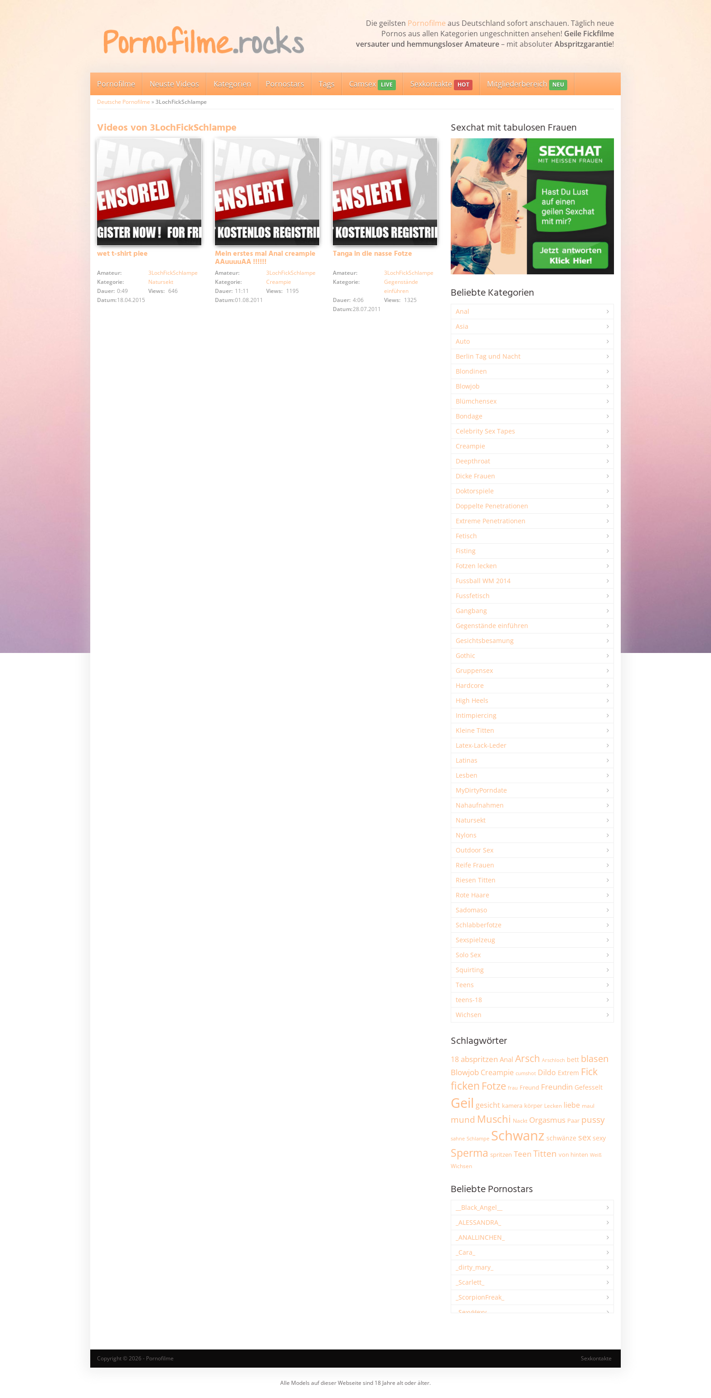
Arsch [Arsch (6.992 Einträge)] (527, 1058)
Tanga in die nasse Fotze (372, 254)
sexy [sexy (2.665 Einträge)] (599, 1138)
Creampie (278, 282)
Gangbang (471, 610)
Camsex (372, 84)
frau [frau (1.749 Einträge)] (513, 1087)
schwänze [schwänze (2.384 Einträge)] (561, 1138)
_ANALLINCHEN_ (480, 1237)
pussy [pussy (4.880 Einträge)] (593, 1119)
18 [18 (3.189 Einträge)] (455, 1059)
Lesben (466, 775)
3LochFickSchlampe (173, 273)
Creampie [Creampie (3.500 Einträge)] (497, 1072)
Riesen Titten (476, 880)
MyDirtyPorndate (481, 790)
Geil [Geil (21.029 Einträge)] (462, 1103)
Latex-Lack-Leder (481, 745)
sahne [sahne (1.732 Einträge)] (458, 1138)
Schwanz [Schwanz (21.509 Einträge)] (518, 1135)
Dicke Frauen (475, 476)
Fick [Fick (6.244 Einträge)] (589, 1071)
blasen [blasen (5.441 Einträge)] (595, 1058)
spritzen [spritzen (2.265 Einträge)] (501, 1154)
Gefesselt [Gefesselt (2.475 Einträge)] (589, 1087)
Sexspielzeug (475, 939)
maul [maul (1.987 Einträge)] (588, 1106)
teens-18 (469, 999)
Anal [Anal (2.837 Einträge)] (506, 1059)
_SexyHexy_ (472, 1312)
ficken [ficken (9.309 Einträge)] (465, 1085)
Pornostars (285, 84)
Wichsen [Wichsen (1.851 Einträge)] (461, 1166)
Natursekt (160, 282)
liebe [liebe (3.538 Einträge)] (572, 1105)
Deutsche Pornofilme (123, 102)
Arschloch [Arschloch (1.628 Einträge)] (553, 1060)
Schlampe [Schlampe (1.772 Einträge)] (478, 1138)
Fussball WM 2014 (483, 580)
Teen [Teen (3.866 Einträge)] (522, 1154)
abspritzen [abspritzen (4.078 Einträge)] (479, 1058)
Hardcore (470, 685)
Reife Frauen (475, 865)
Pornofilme (427, 23)
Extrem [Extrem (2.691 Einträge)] (568, 1072)
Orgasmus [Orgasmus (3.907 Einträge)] (547, 1120)
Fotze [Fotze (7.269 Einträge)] (494, 1085)
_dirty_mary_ (474, 1267)
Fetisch (466, 535)
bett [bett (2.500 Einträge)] (573, 1059)
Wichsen (469, 1014)
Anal (462, 311)
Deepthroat (473, 461)
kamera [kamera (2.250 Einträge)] (512, 1105)
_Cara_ (465, 1252)
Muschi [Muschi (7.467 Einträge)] (494, 1118)
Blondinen (471, 371)
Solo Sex (468, 954)
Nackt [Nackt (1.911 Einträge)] (520, 1120)
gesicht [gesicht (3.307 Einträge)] (488, 1105)
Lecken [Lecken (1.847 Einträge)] (553, 1105)
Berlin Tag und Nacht (488, 356)
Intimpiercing (476, 715)
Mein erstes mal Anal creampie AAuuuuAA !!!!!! (265, 258)
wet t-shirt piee (122, 254)
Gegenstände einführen (492, 625)
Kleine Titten (475, 730)
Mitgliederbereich (527, 84)
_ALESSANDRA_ (478, 1222)
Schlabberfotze (479, 925)
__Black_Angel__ (479, 1207)
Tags (327, 84)
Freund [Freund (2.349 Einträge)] (529, 1087)
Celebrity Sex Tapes (485, 431)
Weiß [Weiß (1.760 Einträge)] (596, 1154)
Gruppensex (474, 670)
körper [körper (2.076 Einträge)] (533, 1106)
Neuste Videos (174, 84)
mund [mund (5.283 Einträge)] (463, 1119)
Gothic (465, 655)
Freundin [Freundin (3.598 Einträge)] (557, 1086)
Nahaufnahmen (480, 805)
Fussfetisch (473, 595)
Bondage (469, 416)
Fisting (466, 550)
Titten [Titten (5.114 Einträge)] (545, 1153)
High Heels (472, 700)
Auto (463, 341)
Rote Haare (472, 895)
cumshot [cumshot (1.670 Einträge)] (526, 1073)
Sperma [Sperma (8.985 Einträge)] (469, 1152)
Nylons (466, 835)
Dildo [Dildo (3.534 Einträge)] (547, 1072)
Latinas (466, 760)
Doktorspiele (475, 491)
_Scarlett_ (470, 1282)
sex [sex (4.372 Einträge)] (584, 1137)
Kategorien (232, 84)
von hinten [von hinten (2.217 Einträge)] (573, 1154)
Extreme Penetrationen (491, 520)
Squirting (470, 969)
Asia (462, 326)
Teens (465, 984)
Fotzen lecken (476, 565)
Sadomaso (471, 910)
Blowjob (468, 386)
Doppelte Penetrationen (492, 506)
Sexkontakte (441, 84)
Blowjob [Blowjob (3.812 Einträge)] (465, 1072)
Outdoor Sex (474, 850)
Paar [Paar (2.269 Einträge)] (573, 1120)
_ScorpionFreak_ (480, 1297)
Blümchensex (476, 401)
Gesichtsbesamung (485, 640)
